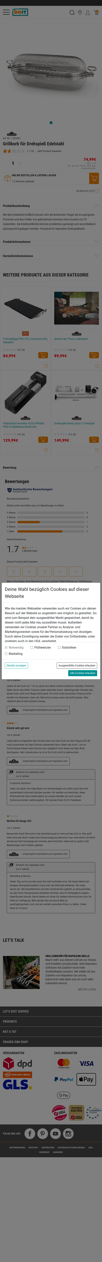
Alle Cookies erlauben (82, 673)
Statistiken (69, 647)
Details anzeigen (16, 665)
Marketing (16, 654)
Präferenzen (42, 647)
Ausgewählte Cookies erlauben (76, 665)
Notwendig (16, 647)
